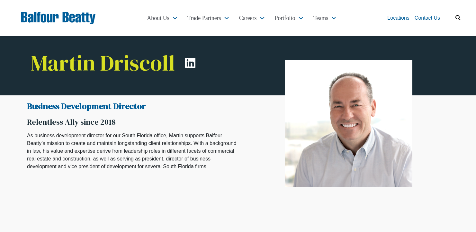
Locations (398, 18)
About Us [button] (158, 18)
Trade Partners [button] (204, 18)
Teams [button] (320, 18)
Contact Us (427, 18)
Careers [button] (248, 18)
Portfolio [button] (285, 18)
